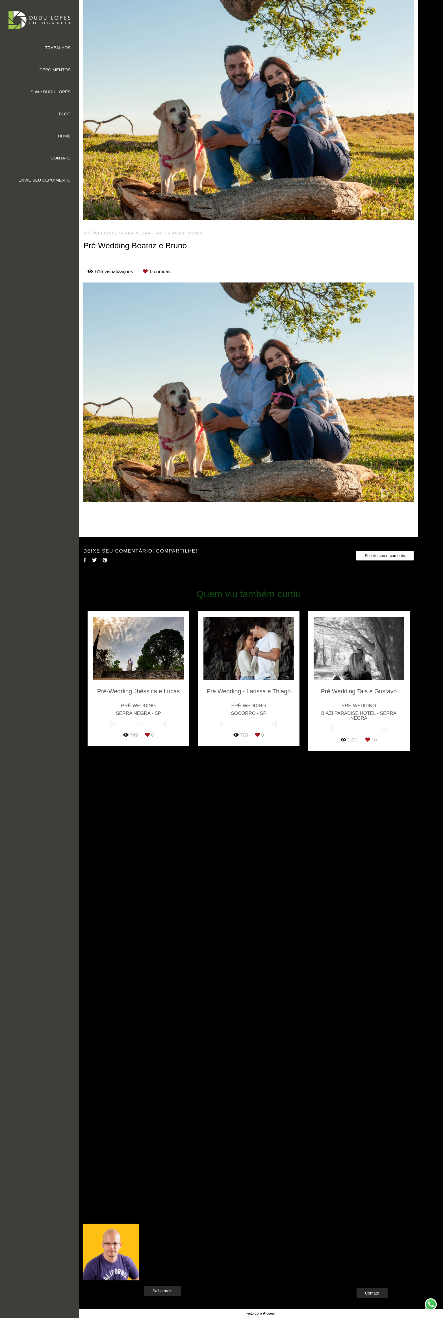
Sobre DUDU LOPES (51, 91)
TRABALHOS (58, 47)
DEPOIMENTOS (55, 69)
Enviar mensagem (381, 1238)
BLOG (65, 113)
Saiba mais (162, 1291)
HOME (64, 135)
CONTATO (61, 158)
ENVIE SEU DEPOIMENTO (44, 180)
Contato (372, 1293)
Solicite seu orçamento (385, 555)
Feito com (261, 1313)
